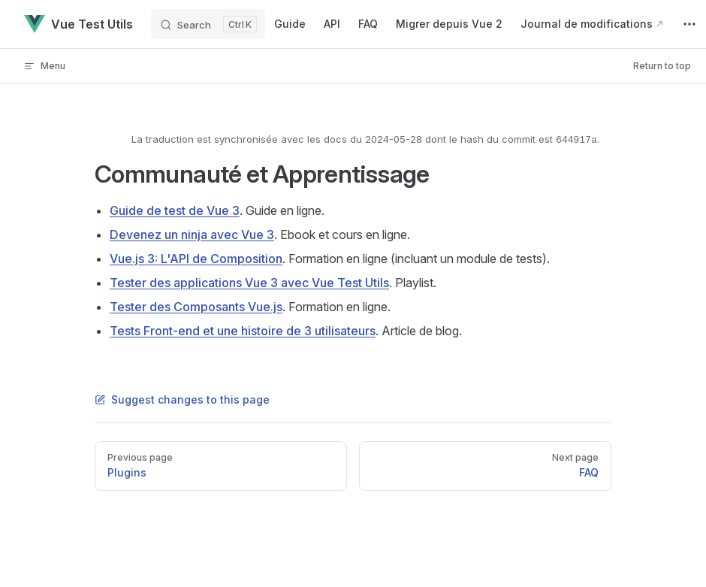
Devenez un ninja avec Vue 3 (192, 234)
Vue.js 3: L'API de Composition (196, 258)
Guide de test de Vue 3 (175, 210)
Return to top (662, 65)
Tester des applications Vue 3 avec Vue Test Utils (249, 282)
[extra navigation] (689, 24)
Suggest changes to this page (182, 399)
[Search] (208, 24)
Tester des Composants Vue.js (196, 306)
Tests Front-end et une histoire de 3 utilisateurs (243, 330)
